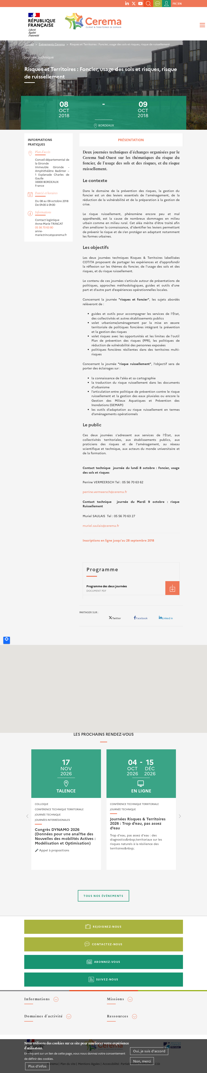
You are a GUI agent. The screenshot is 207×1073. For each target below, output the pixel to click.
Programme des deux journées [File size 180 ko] (106, 586)
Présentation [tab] (131, 139)
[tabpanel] (131, 374)
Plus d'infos (37, 1066)
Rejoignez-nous (107, 926)
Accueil (29, 44)
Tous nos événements (103, 896)
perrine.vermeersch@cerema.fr (105, 492)
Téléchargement (172, 588)
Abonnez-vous (107, 962)
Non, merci (142, 1061)
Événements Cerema (52, 44)
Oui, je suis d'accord (149, 1051)
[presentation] (27, 817)
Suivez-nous (107, 979)
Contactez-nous (107, 944)
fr (174, 3)
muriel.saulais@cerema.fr (101, 525)
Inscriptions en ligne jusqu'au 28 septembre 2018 (118, 540)
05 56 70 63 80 (44, 227)
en (180, 3)
